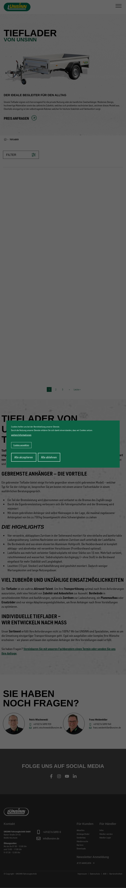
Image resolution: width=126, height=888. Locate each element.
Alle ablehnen (49, 457)
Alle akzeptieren (23, 457)
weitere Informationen (21, 434)
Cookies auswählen (21, 445)
